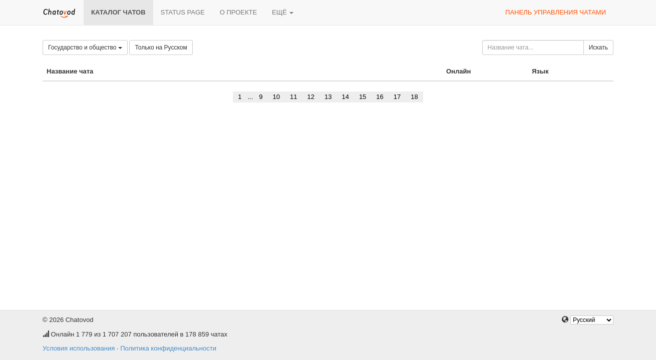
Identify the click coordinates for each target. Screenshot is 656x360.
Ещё (282, 12)
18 (414, 96)
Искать (598, 47)
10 (276, 96)
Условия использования (79, 348)
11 (293, 96)
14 (345, 96)
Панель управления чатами (555, 12)
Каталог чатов (118, 12)
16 (379, 96)
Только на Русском (161, 47)
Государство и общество (85, 47)
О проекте (238, 12)
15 (362, 96)
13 (328, 96)
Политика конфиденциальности (168, 348)
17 (397, 96)
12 (310, 96)
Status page (183, 12)
